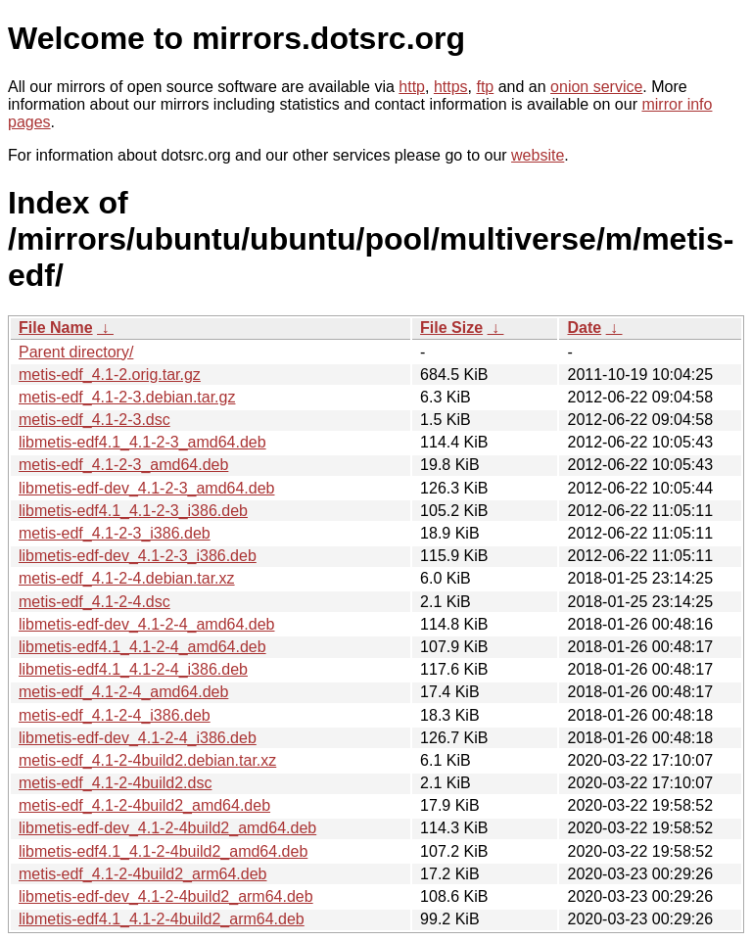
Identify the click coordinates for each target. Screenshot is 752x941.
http (412, 86)
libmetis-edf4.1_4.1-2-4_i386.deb (133, 669)
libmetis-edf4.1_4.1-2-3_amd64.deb (142, 442)
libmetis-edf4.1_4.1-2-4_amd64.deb (142, 646)
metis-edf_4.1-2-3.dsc (94, 419)
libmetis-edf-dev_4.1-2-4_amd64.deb (146, 624)
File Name (56, 327)
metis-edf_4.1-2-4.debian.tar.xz (127, 578)
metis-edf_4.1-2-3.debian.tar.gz (127, 397)
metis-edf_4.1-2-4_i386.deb (115, 715)
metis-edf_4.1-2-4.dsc (94, 601)
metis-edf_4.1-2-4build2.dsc (115, 783)
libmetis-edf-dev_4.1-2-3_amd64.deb (146, 488)
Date (584, 327)
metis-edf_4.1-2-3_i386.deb (115, 533)
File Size (451, 327)
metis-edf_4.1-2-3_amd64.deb (123, 464)
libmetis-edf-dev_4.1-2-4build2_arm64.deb (166, 896)
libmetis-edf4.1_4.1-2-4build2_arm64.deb (162, 919)
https (451, 86)
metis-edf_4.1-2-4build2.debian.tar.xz (147, 760)
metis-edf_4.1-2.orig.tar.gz (110, 374)
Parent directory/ (76, 352)
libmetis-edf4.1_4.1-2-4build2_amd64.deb (163, 851)
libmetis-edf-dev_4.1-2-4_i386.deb (138, 737)
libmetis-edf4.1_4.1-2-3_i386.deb (133, 510)
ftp (485, 86)
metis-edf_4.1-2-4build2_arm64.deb (142, 874)
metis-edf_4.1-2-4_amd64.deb (123, 691)
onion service (596, 86)
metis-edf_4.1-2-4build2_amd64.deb (144, 805)
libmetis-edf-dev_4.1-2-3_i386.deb (138, 555)
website (537, 155)
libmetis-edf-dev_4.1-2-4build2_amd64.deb (167, 828)
